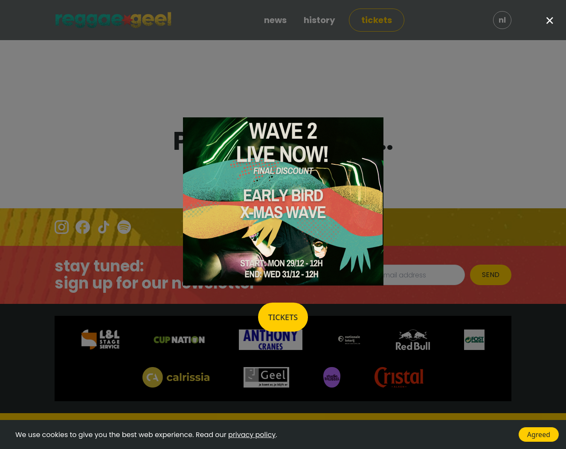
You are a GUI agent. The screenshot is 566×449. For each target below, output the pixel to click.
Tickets (283, 317)
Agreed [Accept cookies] (538, 434)
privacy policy (252, 435)
